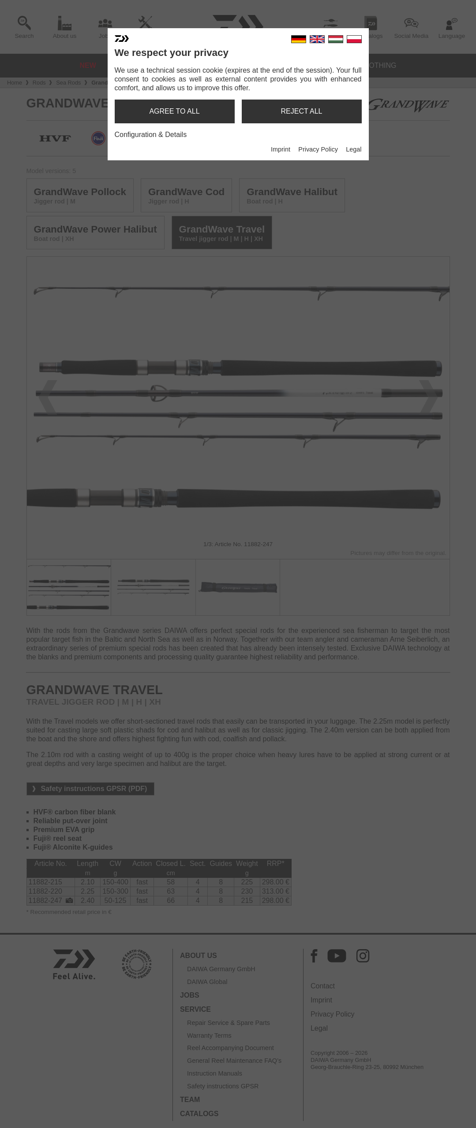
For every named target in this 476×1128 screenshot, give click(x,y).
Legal (353, 149)
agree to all (174, 111)
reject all (301, 111)
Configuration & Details (151, 134)
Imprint (280, 149)
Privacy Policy (318, 149)
